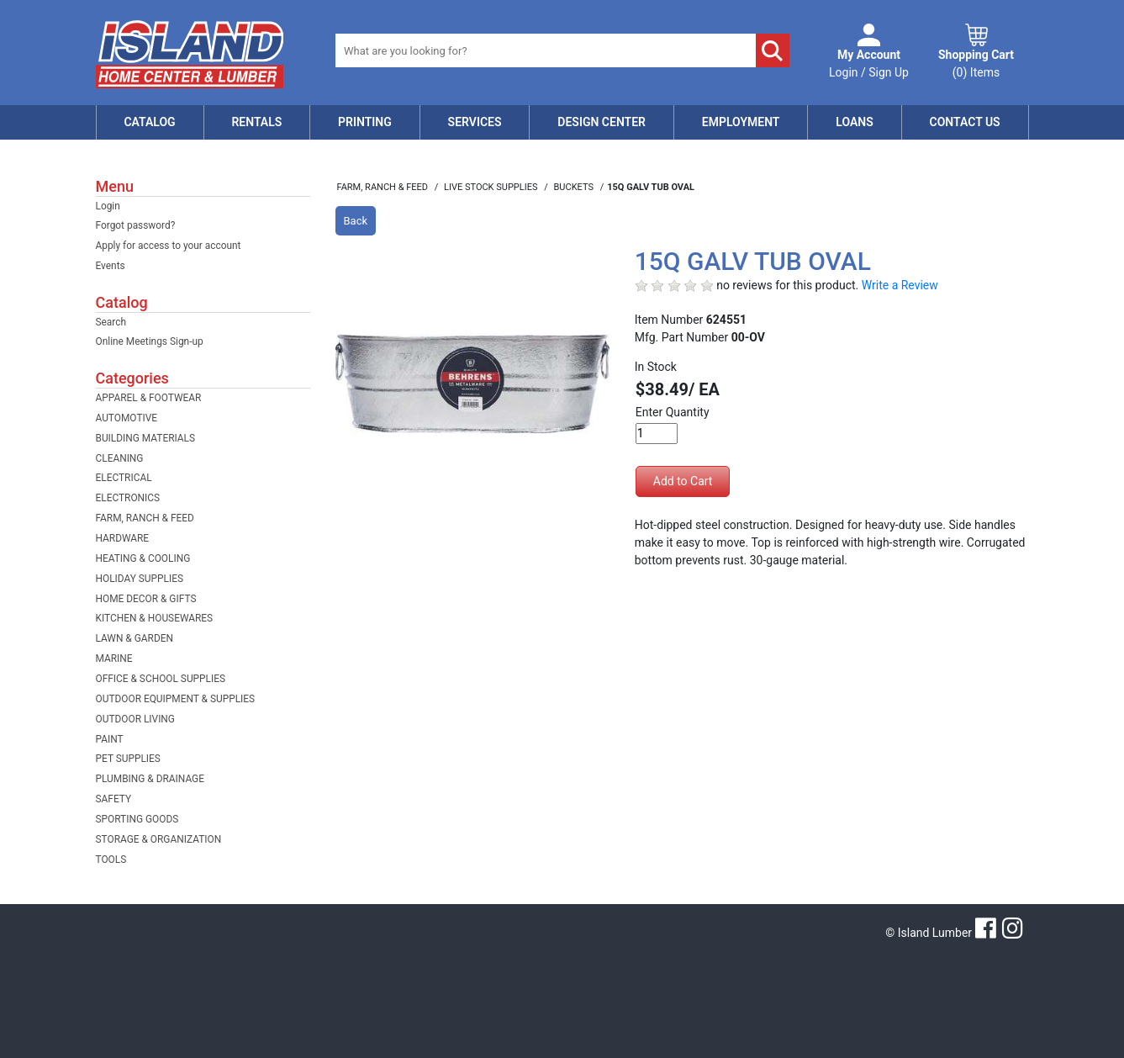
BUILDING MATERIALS (146, 438)
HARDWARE (123, 538)
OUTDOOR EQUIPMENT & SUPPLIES (176, 699)
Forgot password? (136, 225)
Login (108, 206)
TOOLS (111, 859)
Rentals (256, 122)
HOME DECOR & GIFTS (146, 599)
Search (111, 322)
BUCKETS (575, 187)
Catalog (149, 122)
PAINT (110, 739)
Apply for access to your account (168, 245)
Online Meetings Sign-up (149, 341)
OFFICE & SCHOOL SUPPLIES (161, 679)
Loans (854, 122)
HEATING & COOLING (143, 558)
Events (110, 266)
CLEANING (120, 458)
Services (475, 122)
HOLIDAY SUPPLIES (140, 579)
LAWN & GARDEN (134, 638)
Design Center (601, 122)
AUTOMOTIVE (127, 418)
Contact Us (965, 122)
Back (356, 220)
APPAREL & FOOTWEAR (149, 398)
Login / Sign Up (869, 62)
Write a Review (900, 285)
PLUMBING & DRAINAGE (150, 779)
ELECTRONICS (128, 498)
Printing (365, 122)
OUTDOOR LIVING (135, 719)
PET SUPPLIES (128, 758)
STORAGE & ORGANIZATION (159, 839)
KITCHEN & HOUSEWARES (155, 618)
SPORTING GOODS (137, 819)
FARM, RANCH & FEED (145, 518)
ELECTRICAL (124, 478)
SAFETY (114, 799)
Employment (741, 122)
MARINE (114, 658)
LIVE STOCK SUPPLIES (492, 187)
